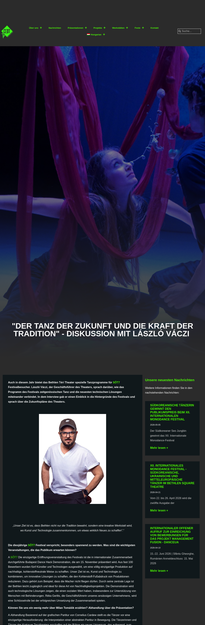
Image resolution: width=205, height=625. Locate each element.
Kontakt (155, 28)
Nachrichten (55, 28)
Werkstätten (120, 28)
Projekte (100, 28)
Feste (139, 28)
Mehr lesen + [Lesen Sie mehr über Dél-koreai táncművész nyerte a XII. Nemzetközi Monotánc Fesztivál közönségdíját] (159, 447)
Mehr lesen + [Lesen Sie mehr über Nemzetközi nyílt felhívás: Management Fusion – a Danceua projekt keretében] (159, 570)
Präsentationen (77, 28)
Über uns (35, 28)
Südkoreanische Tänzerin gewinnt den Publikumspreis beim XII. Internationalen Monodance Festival (172, 412)
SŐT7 (116, 382)
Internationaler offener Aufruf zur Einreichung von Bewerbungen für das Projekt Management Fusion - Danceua (171, 535)
